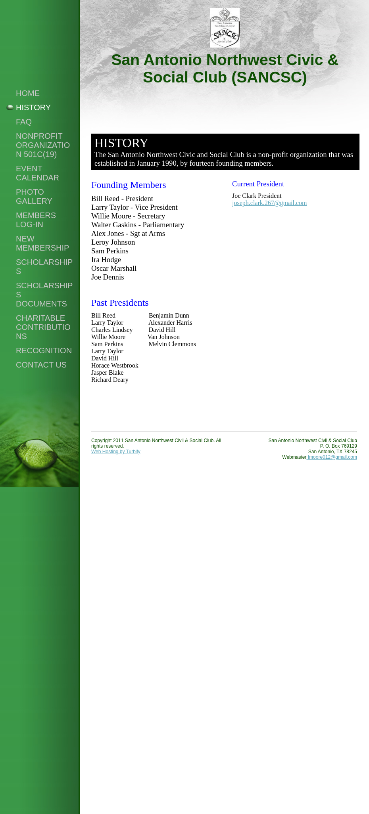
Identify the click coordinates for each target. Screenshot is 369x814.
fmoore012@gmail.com (331, 457)
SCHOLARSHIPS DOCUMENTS (44, 294)
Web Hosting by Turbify (115, 451)
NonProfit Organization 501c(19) (43, 145)
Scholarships (44, 267)
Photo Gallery (34, 196)
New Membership (42, 243)
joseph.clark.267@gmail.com (269, 202)
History (33, 107)
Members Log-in (36, 220)
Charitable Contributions (43, 327)
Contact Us (41, 364)
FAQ (24, 121)
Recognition (44, 350)
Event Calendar (37, 173)
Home (28, 93)
